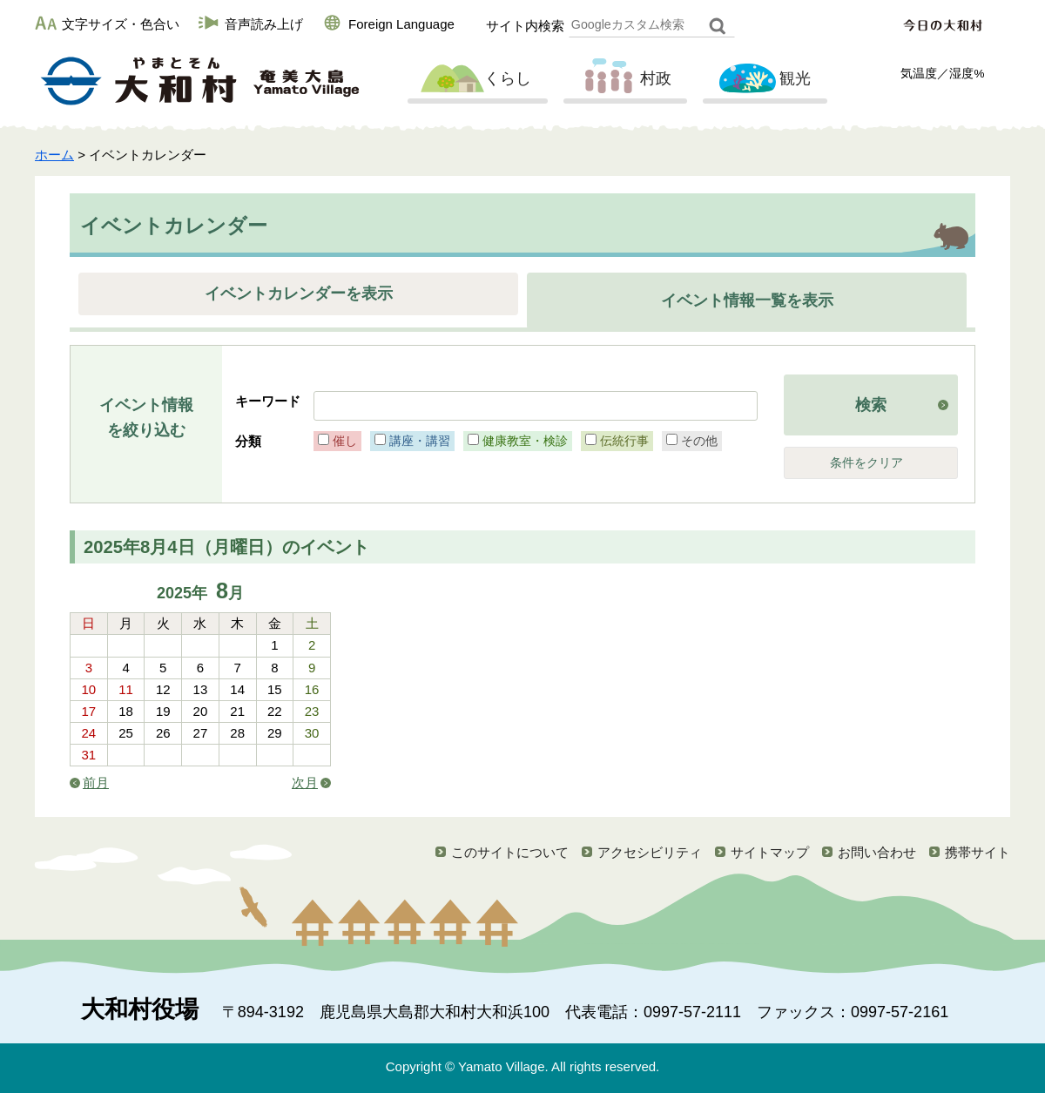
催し (345, 441)
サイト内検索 (525, 25)
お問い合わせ (877, 852)
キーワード (267, 401)
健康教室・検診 (525, 441)
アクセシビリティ (649, 852)
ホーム (54, 154)
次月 (305, 782)
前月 (96, 782)
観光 (763, 79)
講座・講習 (419, 441)
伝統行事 (624, 441)
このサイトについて (510, 852)
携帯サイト (977, 852)
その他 (699, 441)
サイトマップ (770, 852)
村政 (623, 79)
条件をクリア (866, 462)
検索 (871, 405)
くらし (475, 79)
